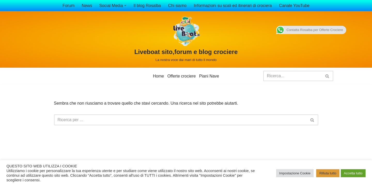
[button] (125, 5)
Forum (68, 5)
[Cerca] (292, 76)
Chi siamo (177, 5)
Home (158, 76)
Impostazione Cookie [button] (295, 173)
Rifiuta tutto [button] (327, 173)
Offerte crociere (181, 76)
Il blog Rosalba (147, 5)
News (87, 5)
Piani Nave (209, 76)
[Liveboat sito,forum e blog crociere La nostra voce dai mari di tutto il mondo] (186, 39)
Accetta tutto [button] (353, 173)
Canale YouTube (294, 5)
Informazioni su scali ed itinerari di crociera (233, 5)
